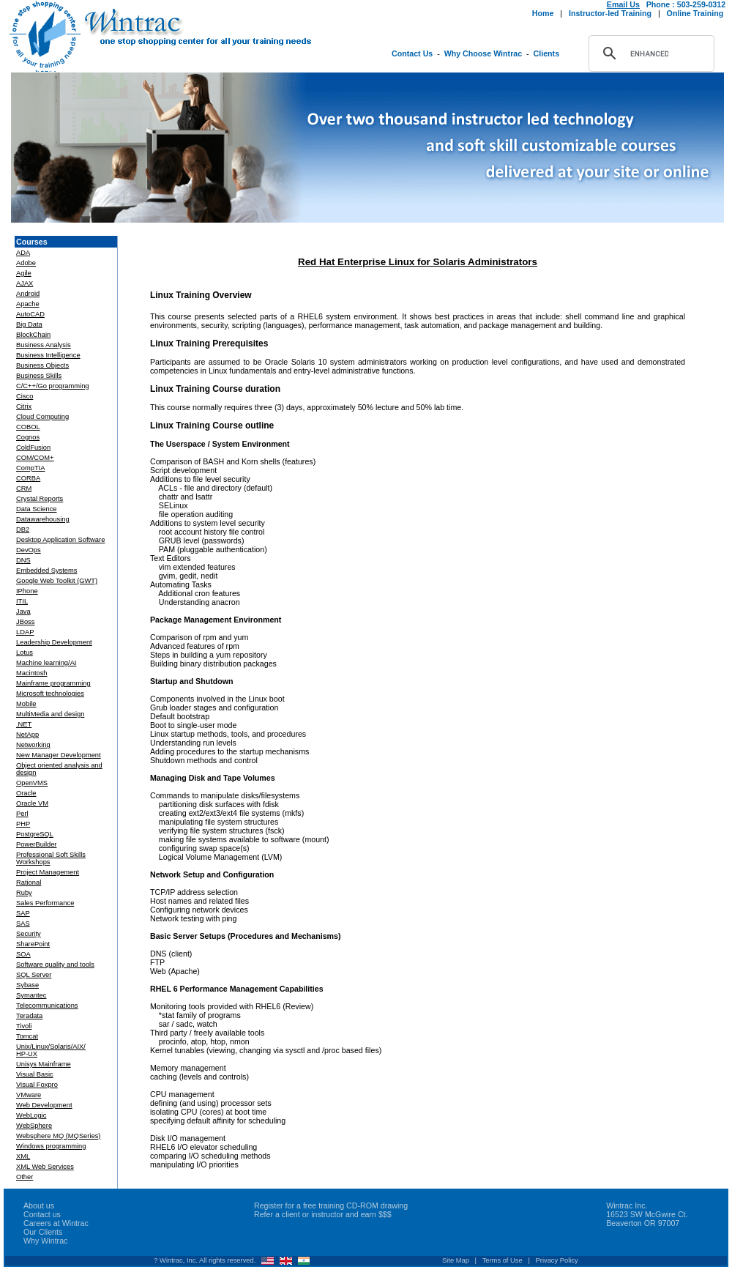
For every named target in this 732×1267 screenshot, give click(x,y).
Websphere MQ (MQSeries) (58, 1136)
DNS (23, 560)
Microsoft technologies (50, 693)
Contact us (42, 1214)
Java (23, 611)
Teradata (29, 1015)
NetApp (27, 734)
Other (24, 1177)
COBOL (28, 427)
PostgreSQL (34, 834)
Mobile (26, 703)
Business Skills (38, 375)
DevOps (28, 550)
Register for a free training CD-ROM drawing (331, 1205)
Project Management (47, 872)
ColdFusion (33, 447)
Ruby (24, 892)
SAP (23, 913)
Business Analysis (43, 345)
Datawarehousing (43, 519)
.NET (23, 724)
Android (28, 293)
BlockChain (33, 334)
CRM (23, 488)
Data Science (36, 509)
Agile (23, 273)
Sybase (27, 985)
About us (38, 1205)
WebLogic (31, 1115)
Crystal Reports (39, 498)
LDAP (25, 632)
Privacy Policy (557, 1260)
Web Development (44, 1105)
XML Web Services (45, 1166)
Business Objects (42, 365)
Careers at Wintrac (56, 1223)
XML (23, 1156)
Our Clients (42, 1231)
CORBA (28, 478)
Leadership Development (54, 642)
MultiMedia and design (50, 714)
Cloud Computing (42, 416)
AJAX (24, 283)
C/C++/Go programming (52, 386)
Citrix (23, 406)
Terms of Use (502, 1260)
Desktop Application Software (60, 539)
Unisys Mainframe (43, 1064)
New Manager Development (58, 755)
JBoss (25, 621)
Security (28, 933)
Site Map (455, 1260)
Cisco (24, 396)
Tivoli (23, 1026)
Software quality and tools (55, 964)
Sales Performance (45, 903)
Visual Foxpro (37, 1084)
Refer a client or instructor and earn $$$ (323, 1214)
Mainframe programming (53, 683)
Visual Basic (34, 1074)
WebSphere (34, 1125)
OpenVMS (32, 783)
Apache (28, 304)
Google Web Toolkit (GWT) (56, 580)
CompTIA (30, 468)
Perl (22, 813)
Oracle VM (32, 803)
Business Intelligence (48, 355)
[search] (649, 53)
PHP (23, 824)
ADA (23, 252)
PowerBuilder (36, 844)
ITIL (22, 601)
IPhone (27, 591)
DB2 (22, 529)
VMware (28, 1095)
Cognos (28, 437)
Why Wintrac (45, 1240)
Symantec (31, 995)
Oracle (26, 793)
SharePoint (33, 944)
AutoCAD (30, 314)
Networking (33, 744)
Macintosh (32, 673)
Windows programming (51, 1146)
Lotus (24, 652)
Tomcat (27, 1036)
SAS (23, 923)
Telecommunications (47, 1005)
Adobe (26, 263)
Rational (28, 882)
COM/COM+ (35, 457)
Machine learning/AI (46, 662)
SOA (23, 954)
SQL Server (33, 974)
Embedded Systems (46, 570)
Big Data (29, 324)
